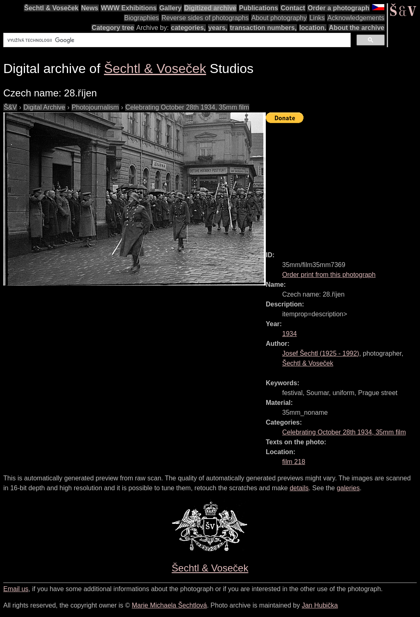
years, (217, 27)
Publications (258, 8)
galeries (348, 487)
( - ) (320, 353)
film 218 (293, 461)
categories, (188, 27)
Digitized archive (210, 8)
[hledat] (176, 40)
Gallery (170, 8)
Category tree (113, 27)
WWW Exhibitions (129, 8)
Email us (15, 588)
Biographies (141, 17)
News (89, 8)
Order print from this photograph (329, 274)
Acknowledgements (355, 17)
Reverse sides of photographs (205, 17)
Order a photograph (338, 8)
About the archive (356, 27)
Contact (293, 8)
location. (312, 27)
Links (316, 17)
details (299, 487)
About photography (279, 17)
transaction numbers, (263, 27)
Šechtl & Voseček (51, 8)
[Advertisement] (343, 183)
